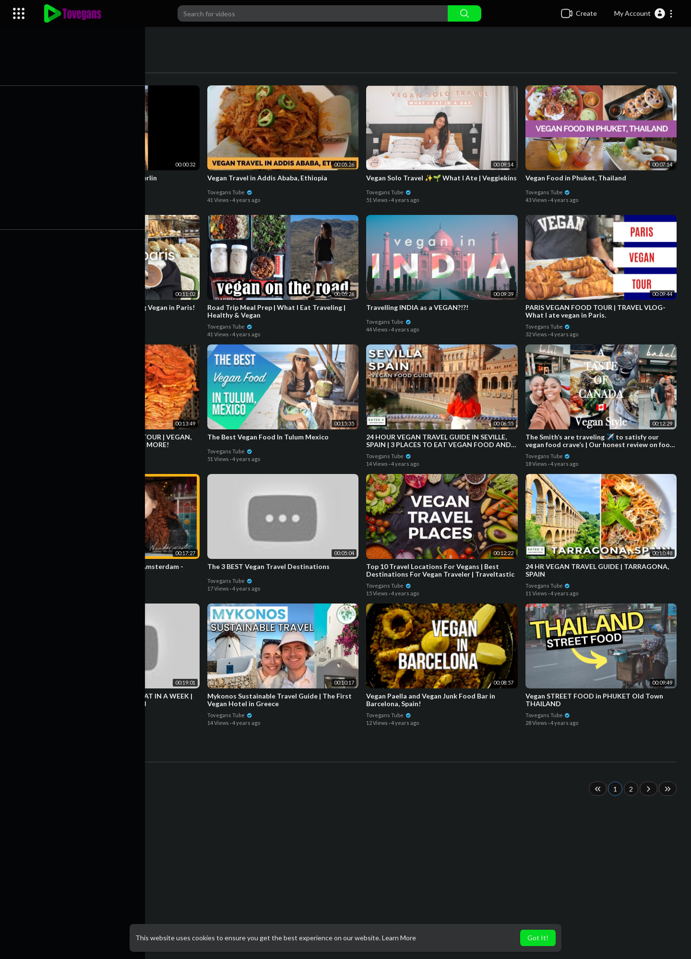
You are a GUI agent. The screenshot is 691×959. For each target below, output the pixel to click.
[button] (644, 13)
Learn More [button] (399, 938)
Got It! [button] (537, 938)
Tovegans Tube (75, 192)
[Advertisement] (365, 882)
